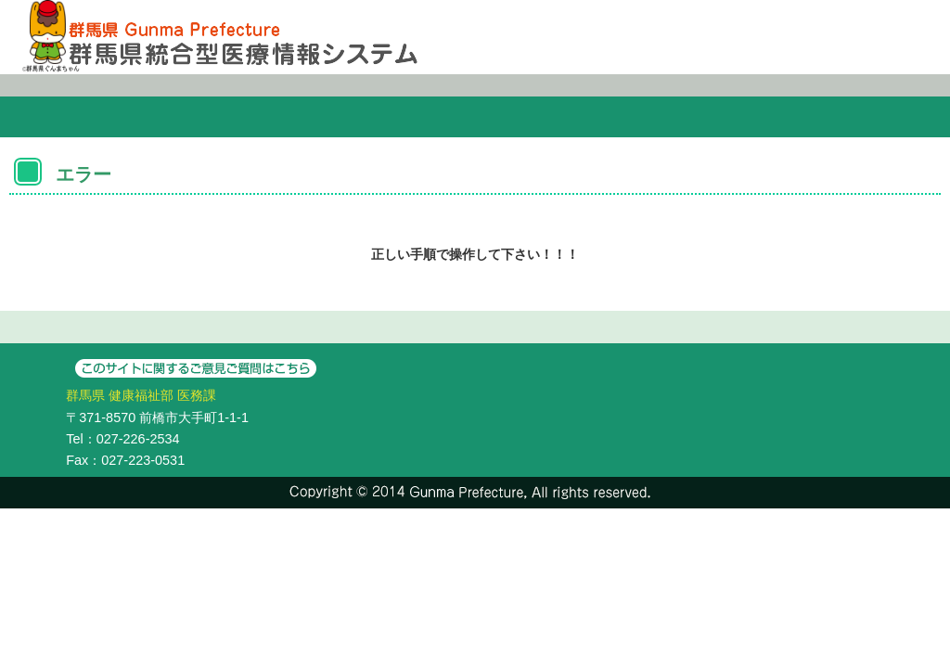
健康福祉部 (141, 395)
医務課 (196, 395)
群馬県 (85, 395)
